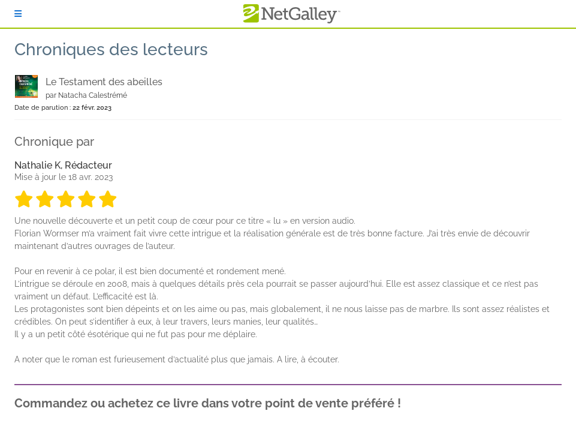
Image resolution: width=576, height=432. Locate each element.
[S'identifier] (18, 13)
